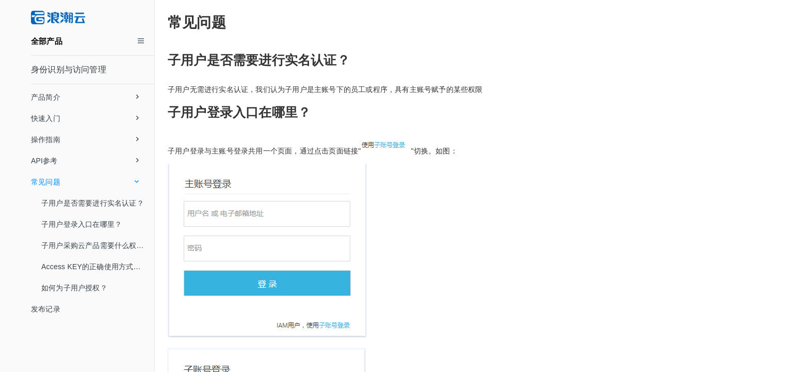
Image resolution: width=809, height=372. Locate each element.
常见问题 (85, 182)
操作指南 (85, 139)
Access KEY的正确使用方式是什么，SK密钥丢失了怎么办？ (97, 266)
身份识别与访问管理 (68, 69)
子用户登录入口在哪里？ (81, 224)
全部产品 (46, 41)
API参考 (85, 161)
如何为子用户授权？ (74, 288)
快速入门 (85, 118)
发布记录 (45, 309)
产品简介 (85, 97)
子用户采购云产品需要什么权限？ (96, 245)
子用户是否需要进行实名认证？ (92, 203)
